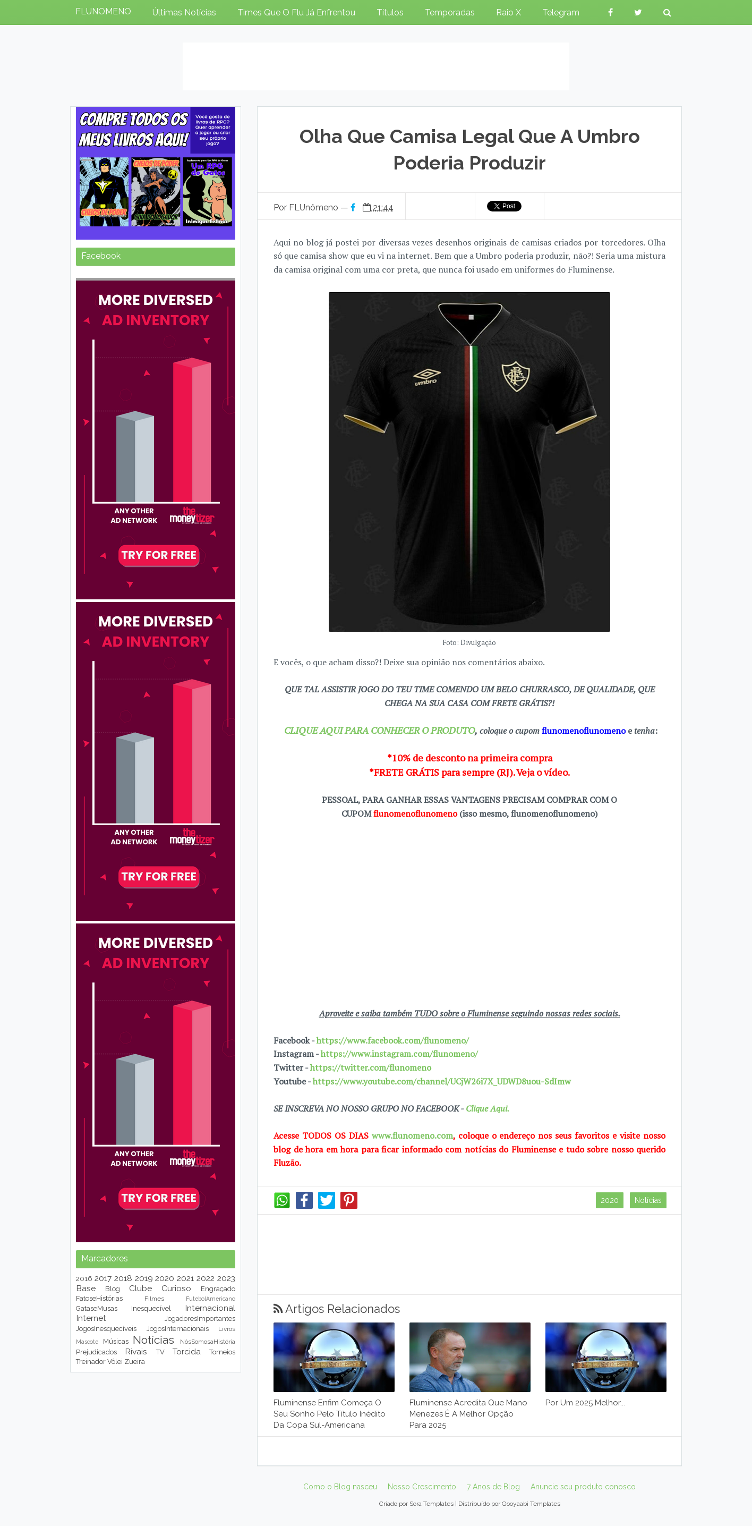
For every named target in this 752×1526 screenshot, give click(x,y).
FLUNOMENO (103, 11)
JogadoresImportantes (200, 1318)
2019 (144, 1278)
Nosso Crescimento (422, 1486)
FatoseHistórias (99, 1298)
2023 (226, 1278)
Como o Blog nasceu (340, 1486)
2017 (103, 1278)
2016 (84, 1279)
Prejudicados (96, 1352)
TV (160, 1352)
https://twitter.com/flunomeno (370, 1067)
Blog (112, 1289)
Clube (140, 1288)
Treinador (91, 1362)
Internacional (210, 1308)
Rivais (136, 1351)
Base (86, 1288)
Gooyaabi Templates (531, 1503)
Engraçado (218, 1289)
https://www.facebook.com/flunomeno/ (393, 1040)
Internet (91, 1318)
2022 (205, 1278)
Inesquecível (151, 1308)
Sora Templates (431, 1503)
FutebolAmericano (210, 1298)
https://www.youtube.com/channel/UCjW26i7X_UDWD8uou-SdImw (442, 1081)
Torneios (222, 1352)
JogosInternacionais (178, 1329)
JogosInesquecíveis (106, 1329)
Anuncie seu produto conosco (583, 1486)
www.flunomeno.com (412, 1135)
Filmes (154, 1298)
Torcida (187, 1351)
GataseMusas (96, 1308)
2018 (123, 1278)
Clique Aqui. (486, 1108)
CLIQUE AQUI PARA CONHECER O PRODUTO (379, 730)
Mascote (87, 1341)
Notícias (648, 1200)
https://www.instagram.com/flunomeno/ (399, 1053)
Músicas (116, 1341)
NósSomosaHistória (207, 1341)
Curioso (176, 1288)
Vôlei (115, 1362)
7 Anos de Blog (493, 1486)
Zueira (134, 1362)
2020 (610, 1200)
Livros (226, 1329)
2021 (185, 1278)
